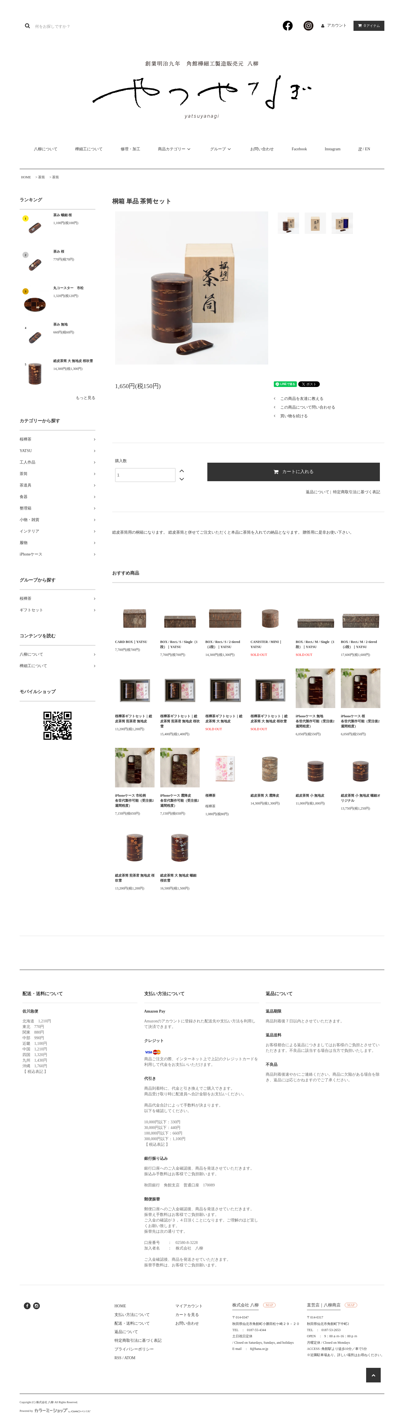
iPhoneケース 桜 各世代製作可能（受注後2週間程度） (360, 721)
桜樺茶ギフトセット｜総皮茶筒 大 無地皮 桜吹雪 (269, 718)
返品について (317, 492)
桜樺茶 (210, 795)
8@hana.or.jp (259, 1349)
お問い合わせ (262, 149)
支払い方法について (132, 1315)
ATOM (129, 1358)
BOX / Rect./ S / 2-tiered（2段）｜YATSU (222, 644)
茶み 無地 (60, 324)
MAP (269, 1305)
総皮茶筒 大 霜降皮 (265, 795)
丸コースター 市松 (68, 288)
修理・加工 (130, 149)
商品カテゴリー (175, 149)
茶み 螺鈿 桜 (62, 215)
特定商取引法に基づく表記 (356, 492)
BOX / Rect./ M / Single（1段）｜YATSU (315, 644)
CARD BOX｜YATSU (131, 642)
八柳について (46, 149)
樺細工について (89, 149)
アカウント (337, 25)
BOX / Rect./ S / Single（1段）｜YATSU (179, 644)
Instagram (333, 149)
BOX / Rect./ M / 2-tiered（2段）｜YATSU (359, 644)
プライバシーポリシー (134, 1349)
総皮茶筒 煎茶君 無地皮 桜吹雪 (135, 877)
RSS (117, 1358)
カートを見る (187, 1315)
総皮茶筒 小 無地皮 (310, 795)
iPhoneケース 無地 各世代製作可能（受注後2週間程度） (315, 721)
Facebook (299, 149)
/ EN (364, 149)
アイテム (367, 26)
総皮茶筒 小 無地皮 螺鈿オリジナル (360, 798)
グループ (221, 149)
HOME (26, 177)
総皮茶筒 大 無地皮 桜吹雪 (73, 361)
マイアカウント (189, 1306)
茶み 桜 (58, 251)
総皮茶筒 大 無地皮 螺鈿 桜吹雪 (178, 877)
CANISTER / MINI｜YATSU (266, 644)
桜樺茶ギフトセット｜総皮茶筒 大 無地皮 (223, 718)
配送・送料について (132, 1323)
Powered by (55, 1410)
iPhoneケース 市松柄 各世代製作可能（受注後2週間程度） (135, 801)
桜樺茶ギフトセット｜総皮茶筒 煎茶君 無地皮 (133, 718)
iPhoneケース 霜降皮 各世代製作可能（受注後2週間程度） (180, 801)
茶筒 (41, 177)
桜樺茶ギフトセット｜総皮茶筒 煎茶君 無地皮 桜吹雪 (180, 721)
